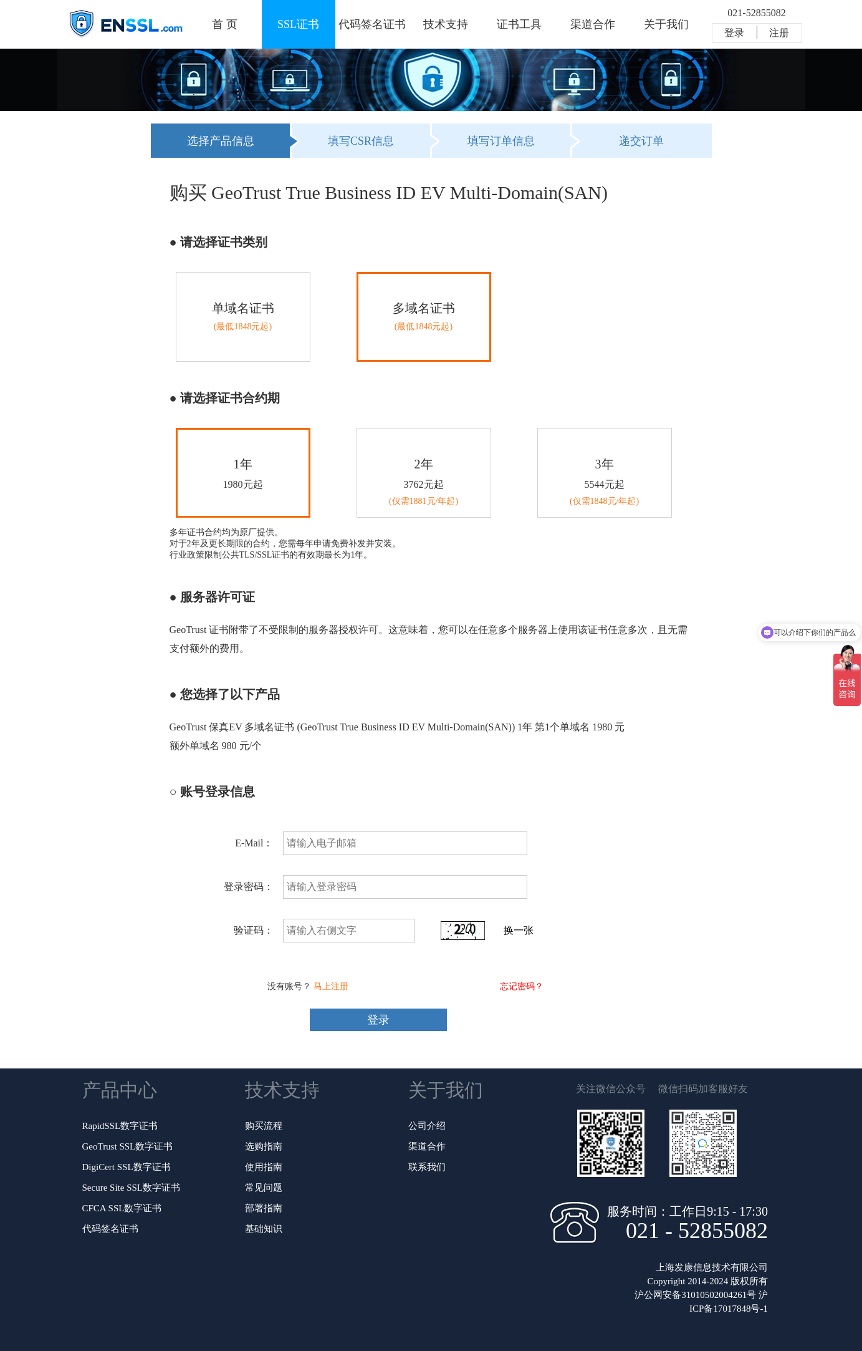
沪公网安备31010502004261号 (695, 1295)
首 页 (224, 24)
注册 (779, 32)
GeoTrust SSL (127, 1146)
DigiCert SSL (126, 1167)
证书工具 (519, 24)
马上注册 (331, 986)
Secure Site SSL (131, 1188)
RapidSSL (120, 1126)
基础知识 (263, 1229)
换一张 (519, 930)
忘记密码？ (522, 986)
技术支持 (445, 24)
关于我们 (666, 24)
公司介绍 (427, 1126)
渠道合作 (592, 24)
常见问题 (263, 1188)
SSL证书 (298, 24)
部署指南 (263, 1208)
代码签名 (110, 1229)
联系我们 (427, 1167)
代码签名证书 (372, 24)
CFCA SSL (122, 1208)
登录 (734, 32)
